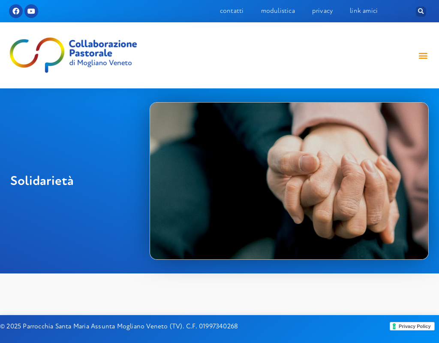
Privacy (322, 10)
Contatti (232, 10)
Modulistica (278, 10)
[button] (421, 11)
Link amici (364, 10)
